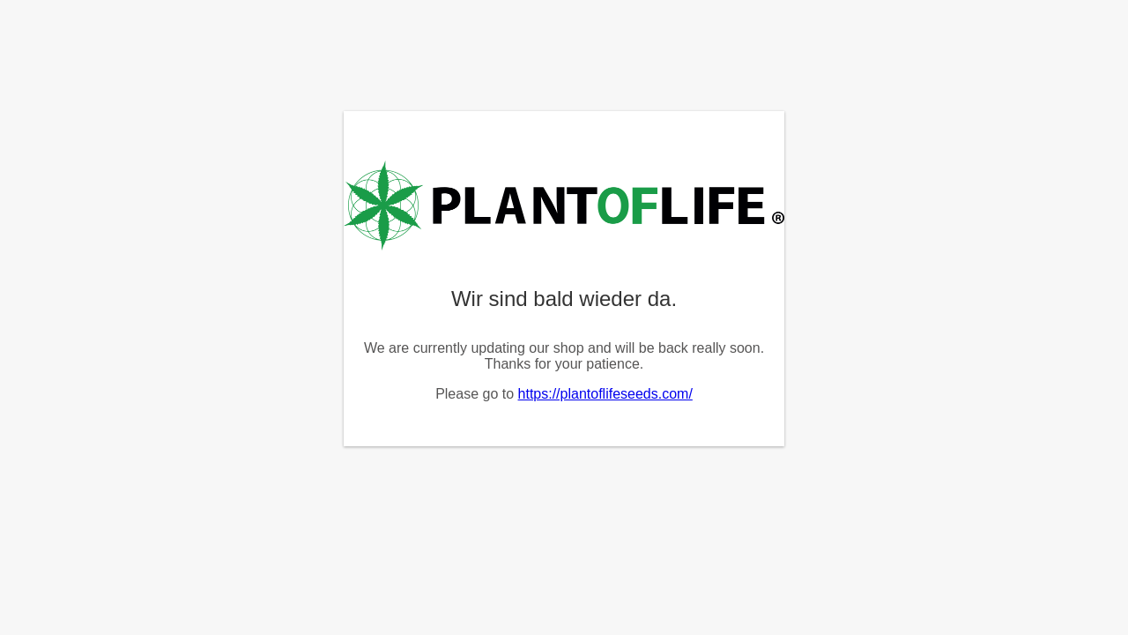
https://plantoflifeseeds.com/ (605, 393)
